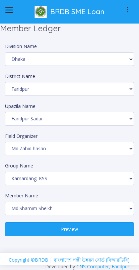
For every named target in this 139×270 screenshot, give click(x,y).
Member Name (21, 195)
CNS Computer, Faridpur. (103, 266)
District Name (20, 76)
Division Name (21, 46)
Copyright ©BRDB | (31, 260)
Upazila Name (20, 106)
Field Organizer (21, 136)
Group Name (19, 165)
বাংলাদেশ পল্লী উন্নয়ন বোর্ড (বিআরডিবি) (92, 260)
